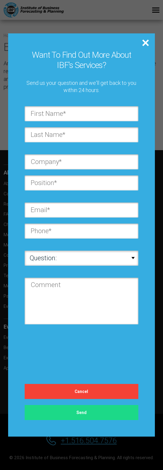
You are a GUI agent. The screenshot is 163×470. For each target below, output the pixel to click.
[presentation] (70, 348)
